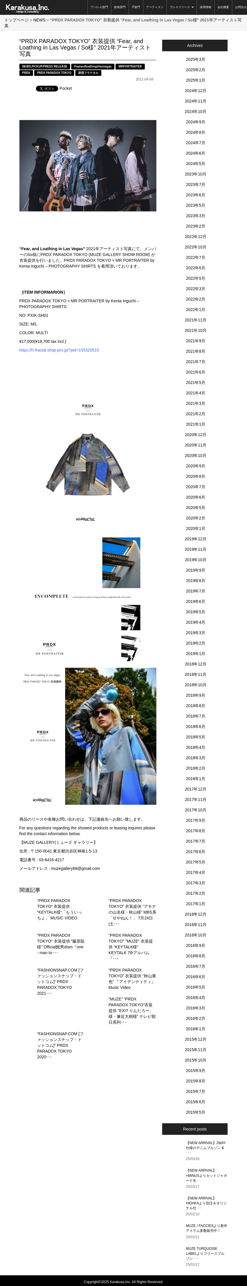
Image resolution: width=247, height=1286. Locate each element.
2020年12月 (195, 434)
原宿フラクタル (88, 72)
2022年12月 (195, 236)
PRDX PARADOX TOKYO (54, 72)
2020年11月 (195, 445)
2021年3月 (195, 403)
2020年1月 (195, 528)
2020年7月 (195, 486)
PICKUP (37, 66)
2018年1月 (195, 778)
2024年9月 (195, 122)
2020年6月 (195, 497)
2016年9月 (195, 945)
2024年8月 (195, 132)
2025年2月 (195, 69)
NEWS (39, 20)
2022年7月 (195, 257)
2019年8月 (195, 580)
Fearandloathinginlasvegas (92, 66)
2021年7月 (195, 361)
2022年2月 (195, 299)
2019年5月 (195, 612)
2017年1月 (195, 903)
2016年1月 (195, 1029)
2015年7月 (195, 1091)
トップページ (16, 20)
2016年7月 (195, 966)
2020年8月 (195, 476)
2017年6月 (195, 851)
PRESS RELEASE (55, 66)
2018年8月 (195, 705)
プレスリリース (182, 7)
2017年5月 (195, 862)
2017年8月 (195, 830)
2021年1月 (195, 424)
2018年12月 (195, 664)
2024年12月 (195, 90)
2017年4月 (195, 872)
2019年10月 (195, 559)
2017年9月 (195, 820)
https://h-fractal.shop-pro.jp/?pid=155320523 (59, 350)
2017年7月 (195, 841)
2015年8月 (195, 1081)
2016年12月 (195, 914)
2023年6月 (195, 195)
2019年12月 (195, 539)
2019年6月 (195, 601)
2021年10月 (195, 330)
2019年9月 (195, 570)
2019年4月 (195, 622)
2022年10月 (195, 247)
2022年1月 (195, 309)
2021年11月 (195, 320)
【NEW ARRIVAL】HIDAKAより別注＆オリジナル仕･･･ (206, 1203)
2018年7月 (195, 716)
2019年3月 (195, 632)
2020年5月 (195, 507)
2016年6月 (195, 976)
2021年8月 (195, 351)
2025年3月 (195, 59)
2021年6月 (195, 372)
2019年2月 (195, 643)
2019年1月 (195, 653)
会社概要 (223, 7)
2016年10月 (195, 935)
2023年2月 (195, 226)
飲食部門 (120, 7)
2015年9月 (195, 1070)
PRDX (26, 72)
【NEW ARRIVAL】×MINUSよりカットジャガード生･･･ (206, 1175)
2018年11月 (195, 674)
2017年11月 (195, 799)
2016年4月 (195, 997)
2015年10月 (195, 1060)
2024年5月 (195, 163)
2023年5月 (195, 205)
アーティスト (155, 7)
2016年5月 (195, 987)
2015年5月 (195, 1112)
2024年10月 (195, 111)
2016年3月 (195, 1008)
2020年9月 (195, 466)
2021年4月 (195, 393)
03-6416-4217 (51, 859)
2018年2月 (195, 768)
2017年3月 (195, 883)
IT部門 (136, 7)
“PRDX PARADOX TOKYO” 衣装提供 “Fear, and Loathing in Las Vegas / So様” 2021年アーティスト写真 (85, 47)
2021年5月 (195, 382)
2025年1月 (195, 80)
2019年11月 (195, 549)
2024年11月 (195, 101)
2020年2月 (195, 518)
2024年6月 (195, 153)
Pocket (66, 88)
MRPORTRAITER (130, 66)
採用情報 (205, 7)
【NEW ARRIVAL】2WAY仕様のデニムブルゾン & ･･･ (206, 1148)
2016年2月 (195, 1018)
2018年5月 (195, 737)
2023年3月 (195, 215)
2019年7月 (195, 591)
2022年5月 (195, 278)
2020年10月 (195, 455)
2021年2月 (195, 413)
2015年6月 (195, 1102)
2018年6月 (195, 726)
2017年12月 (195, 789)
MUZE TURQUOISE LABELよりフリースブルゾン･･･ (205, 1254)
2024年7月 (195, 142)
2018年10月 (195, 685)
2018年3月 (195, 757)
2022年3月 (195, 288)
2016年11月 (195, 924)
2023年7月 (195, 184)
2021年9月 (195, 341)
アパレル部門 (99, 7)
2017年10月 (195, 810)
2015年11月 (195, 1049)
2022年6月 (195, 268)
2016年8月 (195, 956)
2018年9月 (195, 695)
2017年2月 (195, 893)
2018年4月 (195, 747)
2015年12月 (195, 1039)
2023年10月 (195, 174)
